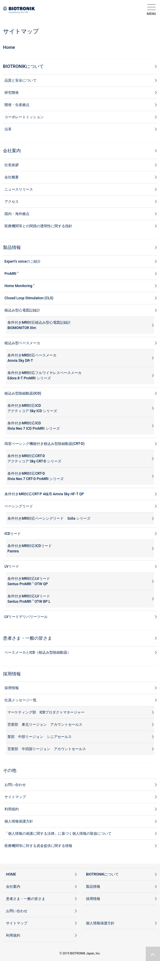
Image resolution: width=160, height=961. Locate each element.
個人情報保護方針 (18, 821)
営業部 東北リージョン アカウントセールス (44, 724)
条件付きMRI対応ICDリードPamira (29, 548)
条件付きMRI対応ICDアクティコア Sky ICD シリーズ (32, 408)
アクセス (11, 202)
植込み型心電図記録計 (22, 310)
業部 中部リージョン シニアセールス (39, 737)
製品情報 (12, 247)
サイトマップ (15, 797)
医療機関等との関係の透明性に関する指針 (38, 226)
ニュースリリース (18, 189)
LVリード (11, 566)
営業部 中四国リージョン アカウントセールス (46, 749)
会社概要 (11, 177)
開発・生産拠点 (16, 105)
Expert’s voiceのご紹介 (22, 261)
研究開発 (11, 93)
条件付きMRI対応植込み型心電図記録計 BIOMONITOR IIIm (39, 325)
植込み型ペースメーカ (22, 343)
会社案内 (12, 150)
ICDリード (12, 534)
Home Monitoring (19, 286)
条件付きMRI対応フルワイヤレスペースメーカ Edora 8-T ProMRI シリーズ (44, 375)
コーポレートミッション (24, 117)
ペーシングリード (18, 506)
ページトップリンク (153, 954)
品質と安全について (20, 80)
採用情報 (11, 688)
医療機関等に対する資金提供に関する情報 (38, 846)
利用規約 (11, 809)
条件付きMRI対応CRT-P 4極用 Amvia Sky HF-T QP (44, 494)
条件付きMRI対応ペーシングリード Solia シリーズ (48, 518)
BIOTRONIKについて (23, 66)
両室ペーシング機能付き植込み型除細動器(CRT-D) (44, 444)
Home (9, 47)
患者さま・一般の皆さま (27, 638)
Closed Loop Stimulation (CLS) (28, 298)
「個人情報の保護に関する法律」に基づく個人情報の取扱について (58, 833)
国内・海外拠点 (16, 214)
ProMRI (11, 273)
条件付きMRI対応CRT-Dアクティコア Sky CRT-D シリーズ (34, 458)
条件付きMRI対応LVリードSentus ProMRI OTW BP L (29, 599)
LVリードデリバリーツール (26, 617)
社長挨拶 (11, 165)
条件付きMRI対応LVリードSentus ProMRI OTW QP (28, 581)
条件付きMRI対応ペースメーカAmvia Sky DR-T (32, 358)
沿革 (8, 129)
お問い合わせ (15, 785)
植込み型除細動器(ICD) (22, 393)
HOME (11, 874)
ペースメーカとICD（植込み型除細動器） (37, 652)
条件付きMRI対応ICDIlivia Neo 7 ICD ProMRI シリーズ (33, 426)
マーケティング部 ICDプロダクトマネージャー (45, 712)
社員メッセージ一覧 (20, 700)
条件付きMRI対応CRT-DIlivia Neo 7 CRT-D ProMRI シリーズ (35, 476)
